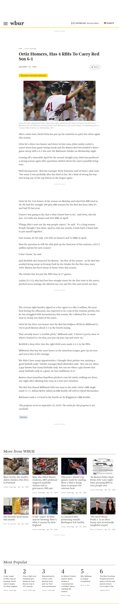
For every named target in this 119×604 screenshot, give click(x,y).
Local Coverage (30, 49)
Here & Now (65, 595)
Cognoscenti (105, 590)
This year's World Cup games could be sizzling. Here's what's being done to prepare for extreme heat (73, 483)
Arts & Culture (9, 524)
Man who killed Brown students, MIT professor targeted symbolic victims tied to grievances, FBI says (44, 483)
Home (20, 49)
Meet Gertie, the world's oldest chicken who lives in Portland (16, 480)
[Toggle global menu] (5, 23)
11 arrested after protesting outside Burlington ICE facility (72, 520)
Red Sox (23, 417)
